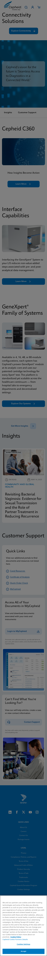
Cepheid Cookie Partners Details (15, 939)
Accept (23, 951)
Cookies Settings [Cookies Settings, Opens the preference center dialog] (23, 944)
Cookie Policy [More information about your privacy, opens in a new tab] (15, 937)
